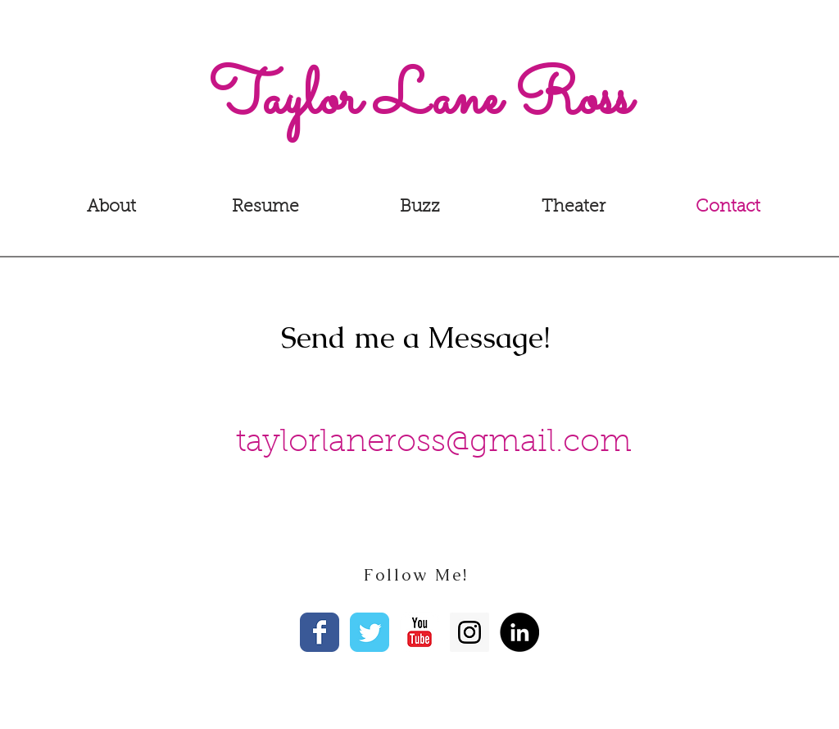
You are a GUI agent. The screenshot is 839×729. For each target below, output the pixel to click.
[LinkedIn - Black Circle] (519, 632)
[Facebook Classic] (319, 632)
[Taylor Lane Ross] (419, 101)
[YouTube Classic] (419, 632)
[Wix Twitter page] (369, 632)
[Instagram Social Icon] (469, 632)
